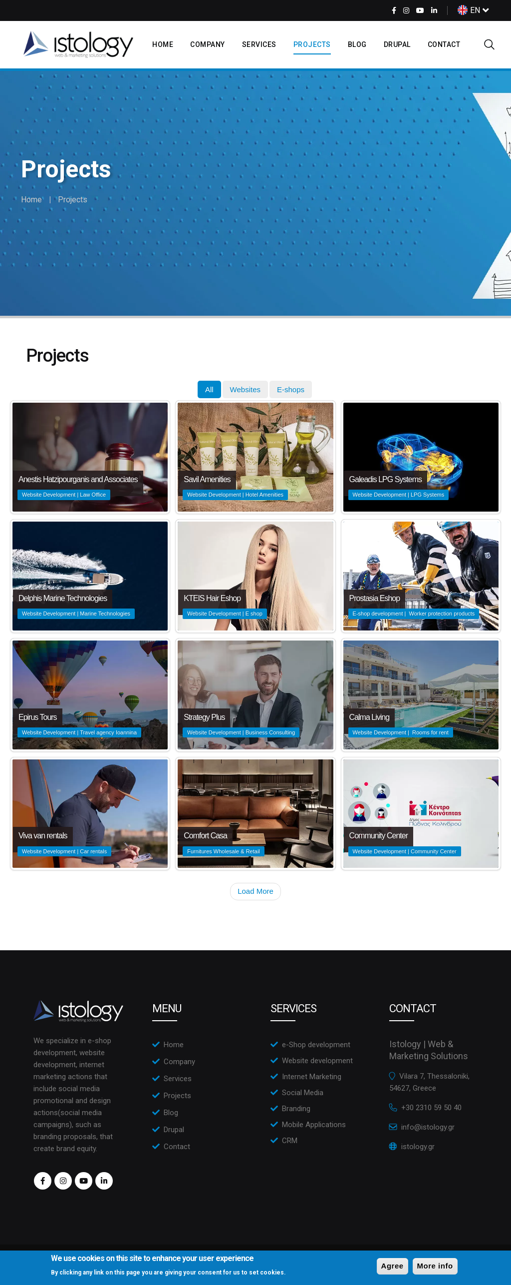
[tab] (209, 389)
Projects (312, 44)
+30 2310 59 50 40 (431, 1107)
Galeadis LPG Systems (385, 479)
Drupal (397, 44)
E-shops (290, 389)
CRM (289, 1140)
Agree (392, 1266)
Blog (357, 44)
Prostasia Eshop (374, 598)
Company (207, 44)
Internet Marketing (311, 1076)
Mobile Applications (314, 1124)
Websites (245, 389)
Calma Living (369, 717)
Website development (317, 1060)
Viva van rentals (42, 835)
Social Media (302, 1092)
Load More (255, 891)
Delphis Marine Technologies (62, 598)
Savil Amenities (207, 479)
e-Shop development (316, 1044)
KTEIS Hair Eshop (212, 598)
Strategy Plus (204, 717)
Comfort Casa (205, 835)
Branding (296, 1108)
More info (435, 1266)
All (209, 389)
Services (259, 44)
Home (162, 44)
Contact (444, 44)
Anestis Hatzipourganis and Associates (78, 479)
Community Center (378, 835)
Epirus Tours (37, 717)
